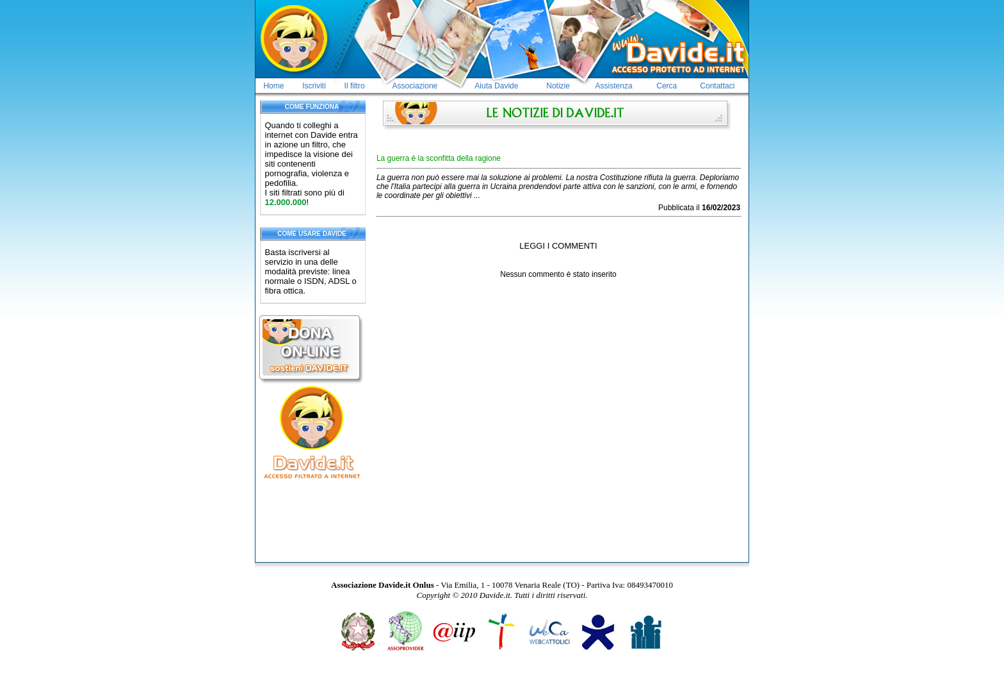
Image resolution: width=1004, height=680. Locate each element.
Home (273, 85)
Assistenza (614, 85)
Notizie (558, 85)
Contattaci (717, 85)
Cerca (666, 85)
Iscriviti (314, 85)
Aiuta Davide (496, 85)
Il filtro (354, 85)
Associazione (415, 85)
